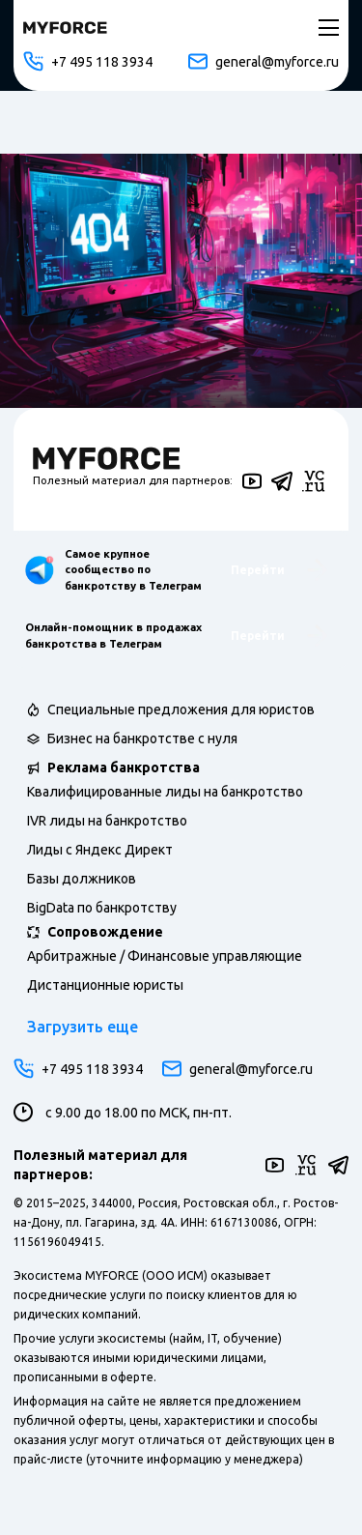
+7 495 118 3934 (88, 61)
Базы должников (81, 878)
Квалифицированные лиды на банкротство (165, 791)
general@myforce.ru (263, 61)
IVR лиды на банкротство (107, 820)
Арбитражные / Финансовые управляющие (164, 956)
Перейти (279, 570)
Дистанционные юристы (105, 985)
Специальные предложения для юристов (181, 709)
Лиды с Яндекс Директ (100, 849)
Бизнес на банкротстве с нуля (142, 738)
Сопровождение (105, 932)
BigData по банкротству (102, 907)
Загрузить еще (82, 1026)
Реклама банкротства (123, 767)
